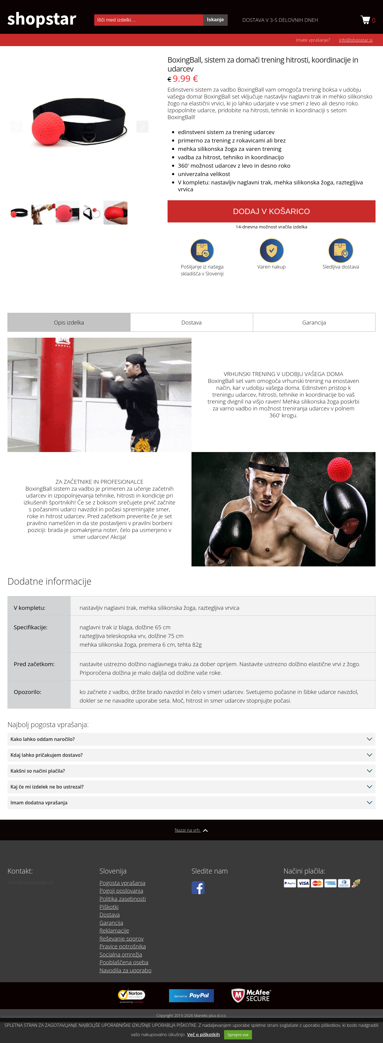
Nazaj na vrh (191, 830)
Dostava (191, 322)
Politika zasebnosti (123, 899)
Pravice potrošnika (123, 946)
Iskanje (215, 19)
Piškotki (109, 907)
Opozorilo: (27, 692)
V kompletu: (29, 608)
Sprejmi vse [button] (238, 1034)
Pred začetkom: (34, 664)
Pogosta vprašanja (123, 884)
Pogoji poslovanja (122, 892)
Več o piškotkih (203, 1034)
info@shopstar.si (356, 40)
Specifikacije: (31, 627)
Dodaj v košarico (271, 211)
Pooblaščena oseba (124, 962)
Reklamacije (115, 931)
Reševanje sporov (122, 938)
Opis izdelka (69, 322)
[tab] (68, 322)
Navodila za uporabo (126, 970)
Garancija (314, 322)
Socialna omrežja (121, 954)
